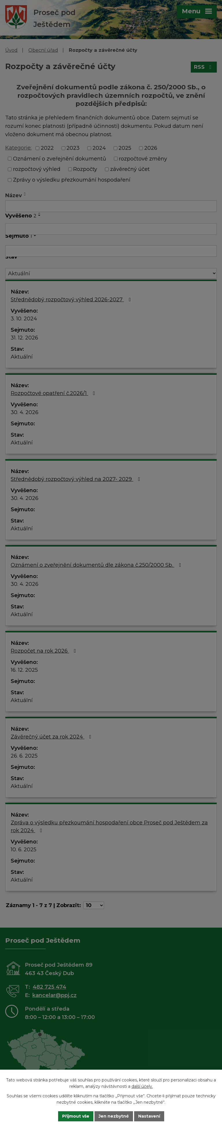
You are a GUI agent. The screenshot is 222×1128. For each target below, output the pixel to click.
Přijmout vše (75, 1116)
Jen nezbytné (114, 1116)
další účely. (142, 1086)
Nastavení (149, 1116)
